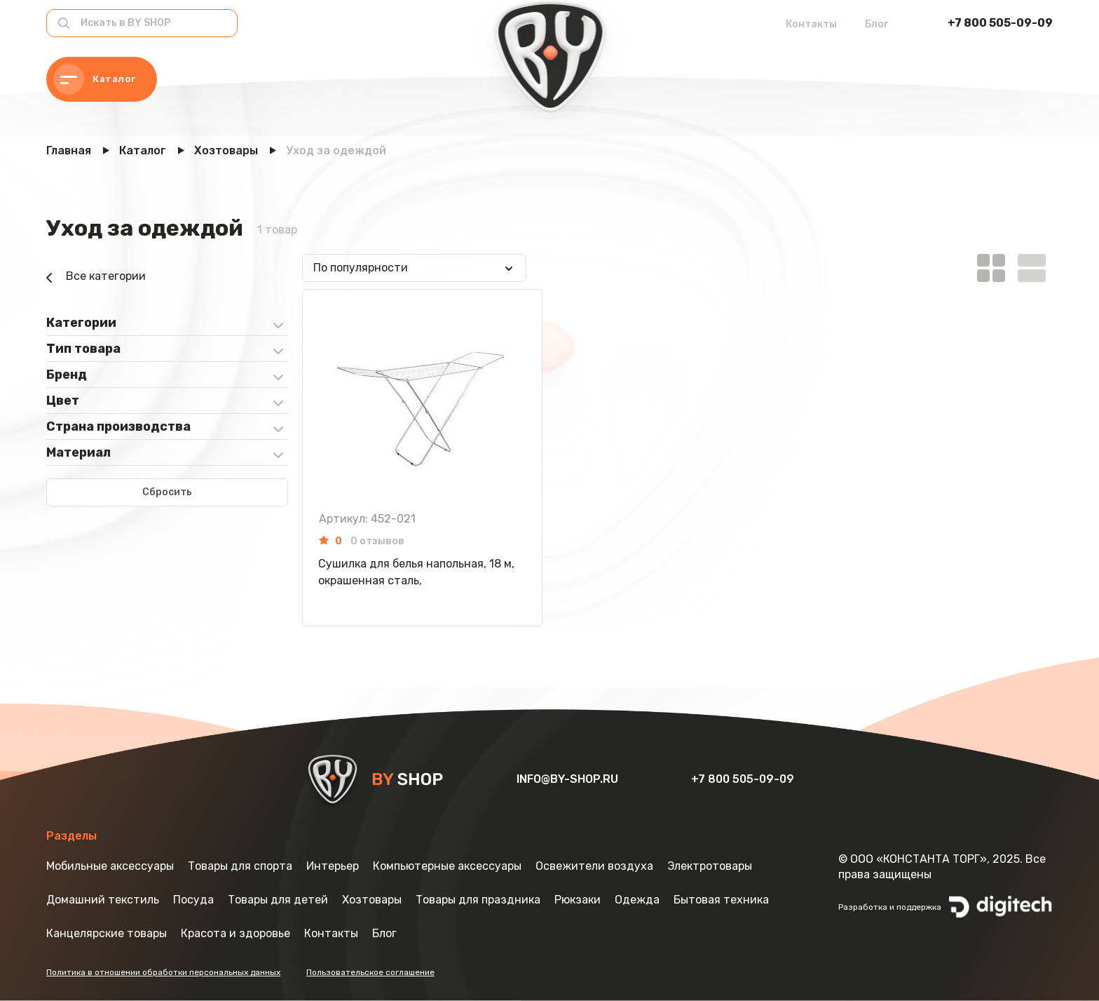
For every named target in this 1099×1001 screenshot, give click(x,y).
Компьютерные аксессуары (447, 866)
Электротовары (709, 866)
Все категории (96, 277)
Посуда (193, 899)
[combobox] (414, 268)
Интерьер (332, 866)
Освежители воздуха (594, 866)
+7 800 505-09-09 (1000, 22)
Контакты (811, 24)
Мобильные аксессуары (110, 866)
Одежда (637, 899)
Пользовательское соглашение (370, 972)
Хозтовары (372, 899)
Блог (876, 24)
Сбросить (167, 492)
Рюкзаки (577, 899)
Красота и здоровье (235, 933)
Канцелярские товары (106, 933)
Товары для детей (278, 899)
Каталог (94, 79)
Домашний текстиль (102, 899)
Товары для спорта (240, 866)
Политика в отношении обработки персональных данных (163, 972)
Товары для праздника (478, 899)
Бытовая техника (721, 899)
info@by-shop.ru (569, 779)
